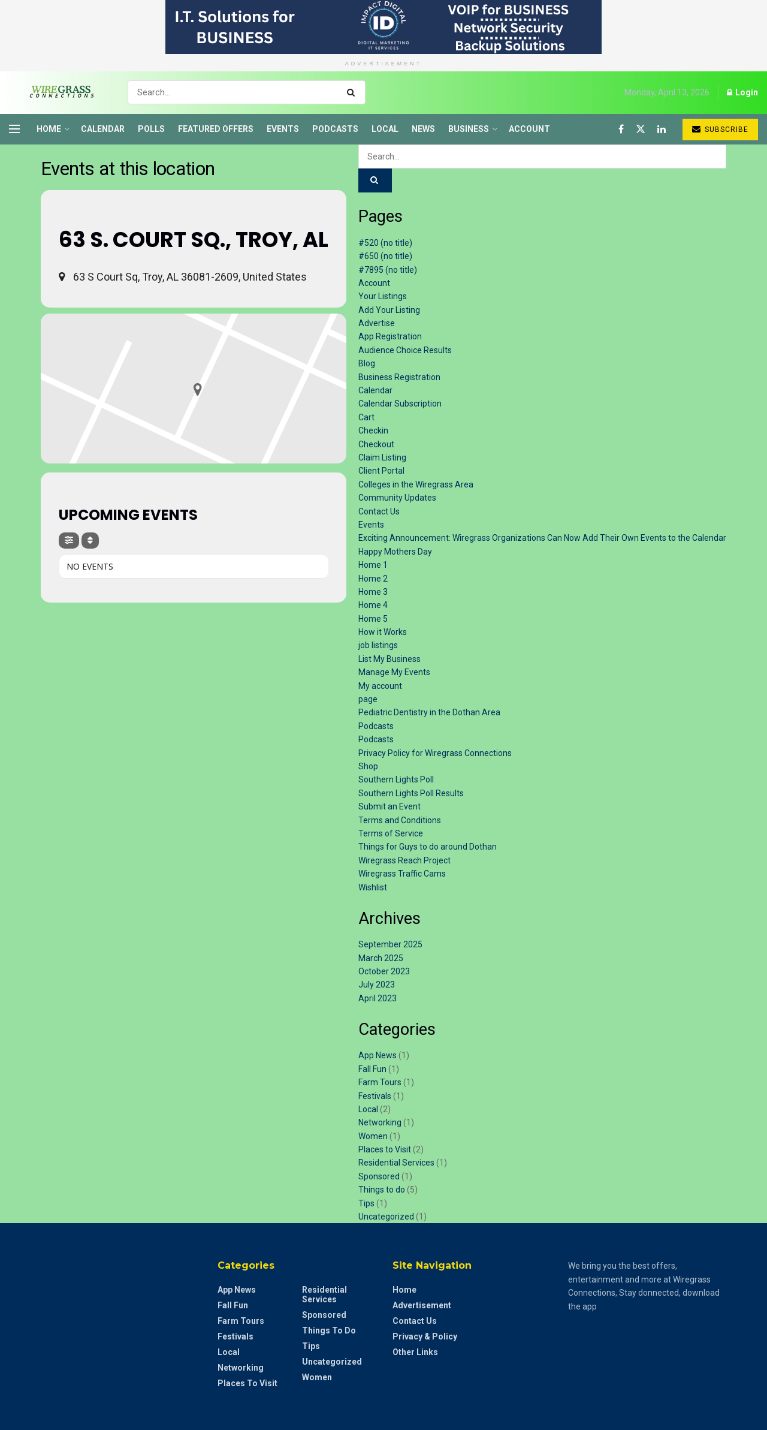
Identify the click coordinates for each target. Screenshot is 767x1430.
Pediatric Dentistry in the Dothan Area (429, 712)
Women (373, 1136)
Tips (366, 1203)
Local (385, 129)
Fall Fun (372, 1069)
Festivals (374, 1096)
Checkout (376, 444)
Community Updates (397, 497)
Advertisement (421, 1305)
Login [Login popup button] (742, 92)
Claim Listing (382, 457)
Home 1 (373, 565)
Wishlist (372, 887)
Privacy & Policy (424, 1336)
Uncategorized (386, 1216)
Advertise (376, 323)
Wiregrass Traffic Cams (402, 873)
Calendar (103, 129)
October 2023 (384, 971)
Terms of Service (390, 833)
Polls (151, 129)
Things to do (381, 1189)
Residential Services (396, 1162)
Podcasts (335, 129)
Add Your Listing (389, 310)
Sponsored (379, 1176)
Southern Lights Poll (396, 779)
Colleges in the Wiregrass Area (415, 484)
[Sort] (90, 540)
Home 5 (373, 619)
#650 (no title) (385, 256)
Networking (379, 1122)
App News (377, 1055)
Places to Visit (384, 1149)
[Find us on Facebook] (621, 129)
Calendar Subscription (400, 403)
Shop (368, 766)
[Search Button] (353, 92)
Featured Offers (215, 129)
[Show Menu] (14, 129)
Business (468, 129)
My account (380, 686)
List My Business (389, 659)
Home (49, 129)
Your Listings (382, 296)
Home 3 (373, 592)
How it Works (382, 632)
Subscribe (720, 129)
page (368, 699)
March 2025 (380, 958)
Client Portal (381, 470)
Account (529, 129)
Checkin (373, 430)
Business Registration (399, 377)
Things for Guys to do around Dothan (427, 846)
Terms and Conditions (399, 820)
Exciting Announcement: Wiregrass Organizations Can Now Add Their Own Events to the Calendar (542, 538)
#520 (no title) (385, 243)
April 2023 (377, 998)
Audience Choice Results (405, 350)
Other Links (415, 1352)
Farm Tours (379, 1082)
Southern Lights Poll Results (411, 793)
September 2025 (390, 944)
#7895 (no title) (387, 270)
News (423, 129)
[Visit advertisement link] (383, 27)
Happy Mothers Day (395, 551)
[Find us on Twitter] (640, 129)
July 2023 (376, 984)
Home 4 (373, 605)
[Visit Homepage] (58, 92)
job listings (378, 645)
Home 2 (373, 578)
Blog (366, 363)
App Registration (390, 336)
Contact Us (379, 511)
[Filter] (69, 540)
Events (283, 129)
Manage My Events (394, 672)
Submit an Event (389, 806)
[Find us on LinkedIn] (661, 129)
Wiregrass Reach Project (404, 860)
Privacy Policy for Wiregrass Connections (435, 753)
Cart (366, 417)
